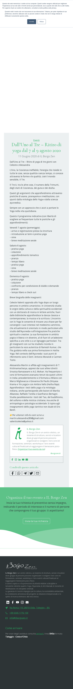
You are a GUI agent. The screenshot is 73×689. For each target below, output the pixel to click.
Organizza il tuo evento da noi (31, 461)
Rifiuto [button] (42, 22)
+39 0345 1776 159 (19, 624)
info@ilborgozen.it (19, 629)
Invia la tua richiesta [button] (36, 533)
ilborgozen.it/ (56, 465)
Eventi (36, 152)
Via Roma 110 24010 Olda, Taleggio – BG (30, 619)
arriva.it (39, 645)
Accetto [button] (31, 22)
